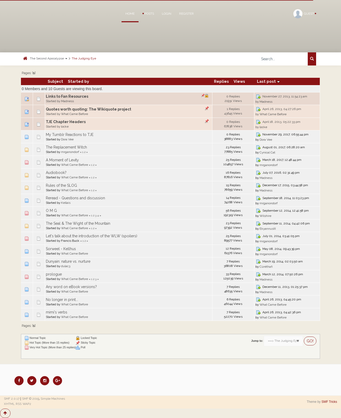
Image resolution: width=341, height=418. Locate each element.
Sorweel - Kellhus (61, 249)
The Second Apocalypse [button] (48, 58)
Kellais (65, 203)
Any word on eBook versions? (71, 287)
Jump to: (257, 340)
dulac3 (65, 266)
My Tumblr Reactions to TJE (70, 135)
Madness (67, 101)
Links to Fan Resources (67, 96)
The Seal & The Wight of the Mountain (78, 223)
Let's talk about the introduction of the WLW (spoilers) (91, 236)
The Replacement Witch (66, 147)
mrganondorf (70, 152)
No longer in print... (62, 300)
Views (239, 81)
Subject (55, 81)
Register (186, 13)
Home (130, 13)
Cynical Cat (267, 152)
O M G (51, 210)
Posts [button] (148, 13)
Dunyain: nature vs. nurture (68, 261)
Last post (268, 81)
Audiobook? (56, 172)
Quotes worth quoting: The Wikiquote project (88, 109)
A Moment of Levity (62, 160)
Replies (221, 81)
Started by (78, 81)
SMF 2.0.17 (11, 398)
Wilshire (265, 216)
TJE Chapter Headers (66, 122)
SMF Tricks (329, 402)
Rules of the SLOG (61, 185)
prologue (54, 274)
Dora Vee (67, 139)
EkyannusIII (268, 228)
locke (65, 126)
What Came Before (74, 114)
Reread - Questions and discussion (75, 198)
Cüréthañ (266, 266)
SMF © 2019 (30, 398)
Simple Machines (53, 398)
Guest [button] (304, 13)
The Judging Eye (84, 58)
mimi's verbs (56, 312)
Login (166, 13)
